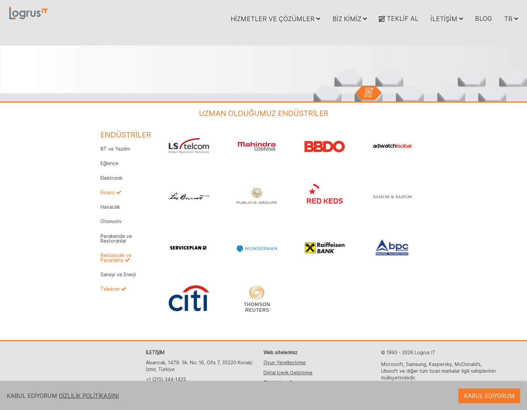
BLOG (483, 18)
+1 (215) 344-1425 (166, 379)
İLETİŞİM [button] (447, 19)
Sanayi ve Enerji (118, 274)
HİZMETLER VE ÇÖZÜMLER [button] (275, 19)
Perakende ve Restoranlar (116, 239)
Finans (107, 192)
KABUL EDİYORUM (489, 396)
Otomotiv (111, 221)
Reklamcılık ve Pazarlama (115, 258)
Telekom (110, 289)
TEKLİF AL (398, 18)
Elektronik (111, 178)
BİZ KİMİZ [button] (349, 19)
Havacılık (110, 207)
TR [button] (511, 19)
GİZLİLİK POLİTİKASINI (89, 396)
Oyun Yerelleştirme (285, 362)
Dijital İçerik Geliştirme (288, 372)
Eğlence (109, 163)
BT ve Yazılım (115, 149)
